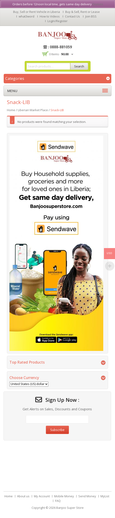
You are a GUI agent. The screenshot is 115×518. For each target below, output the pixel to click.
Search (79, 66)
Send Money (87, 496)
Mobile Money (64, 496)
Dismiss (97, 4)
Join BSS (91, 16)
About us (23, 496)
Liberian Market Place (33, 110)
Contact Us (72, 16)
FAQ (58, 501)
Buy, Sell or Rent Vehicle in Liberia (36, 12)
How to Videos (50, 16)
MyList (104, 496)
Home (11, 110)
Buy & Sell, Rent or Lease (82, 12)
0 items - (58, 54)
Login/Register (57, 21)
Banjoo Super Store (70, 508)
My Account (42, 496)
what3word (26, 16)
